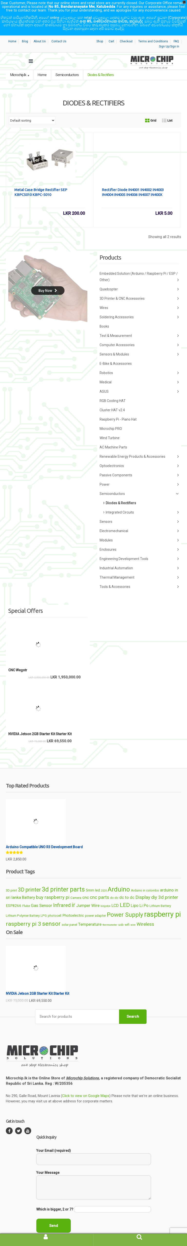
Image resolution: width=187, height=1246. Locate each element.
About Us (40, 32)
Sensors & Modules (139, 345)
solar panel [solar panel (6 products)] (69, 915)
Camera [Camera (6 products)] (75, 888)
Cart (111, 32)
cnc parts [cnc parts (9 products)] (99, 888)
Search (133, 1007)
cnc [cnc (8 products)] (85, 888)
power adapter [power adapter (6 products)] (95, 906)
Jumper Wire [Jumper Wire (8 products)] (88, 896)
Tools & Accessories (139, 577)
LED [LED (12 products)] (125, 895)
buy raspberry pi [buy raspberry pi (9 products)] (52, 888)
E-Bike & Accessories (116, 354)
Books (104, 317)
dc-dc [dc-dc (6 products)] (114, 888)
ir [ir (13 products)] (73, 895)
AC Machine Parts (113, 438)
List (167, 111)
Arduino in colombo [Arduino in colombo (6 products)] (145, 881)
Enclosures (139, 540)
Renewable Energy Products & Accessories (139, 447)
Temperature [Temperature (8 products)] (90, 915)
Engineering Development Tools (139, 549)
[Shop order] (32, 111)
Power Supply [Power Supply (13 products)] (125, 905)
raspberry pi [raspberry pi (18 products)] (162, 905)
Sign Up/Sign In (169, 37)
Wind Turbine (110, 429)
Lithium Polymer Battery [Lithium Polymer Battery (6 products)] (23, 906)
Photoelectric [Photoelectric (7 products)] (73, 906)
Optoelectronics (139, 456)
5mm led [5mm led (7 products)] (93, 881)
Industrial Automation (139, 559)
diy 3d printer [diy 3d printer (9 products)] (164, 888)
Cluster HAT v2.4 (112, 401)
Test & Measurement (139, 326)
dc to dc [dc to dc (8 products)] (126, 888)
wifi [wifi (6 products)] (127, 915)
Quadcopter (139, 280)
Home (12, 32)
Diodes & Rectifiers (121, 494)
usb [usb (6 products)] (121, 915)
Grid (150, 111)
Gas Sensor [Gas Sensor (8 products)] (41, 896)
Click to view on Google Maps (85, 1086)
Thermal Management (139, 568)
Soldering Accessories (139, 308)
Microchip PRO (111, 419)
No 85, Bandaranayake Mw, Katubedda (81, 6)
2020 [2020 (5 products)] (104, 881)
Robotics (139, 363)
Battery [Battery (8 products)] (28, 888)
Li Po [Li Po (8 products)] (144, 896)
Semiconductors (67, 65)
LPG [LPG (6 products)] (44, 906)
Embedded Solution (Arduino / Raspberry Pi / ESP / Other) (139, 268)
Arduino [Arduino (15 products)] (119, 880)
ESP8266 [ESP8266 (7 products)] (13, 896)
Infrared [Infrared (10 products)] (62, 896)
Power (139, 475)
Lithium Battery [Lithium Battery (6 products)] (160, 896)
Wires (139, 298)
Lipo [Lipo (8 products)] (135, 896)
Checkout (126, 32)
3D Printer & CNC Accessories (139, 289)
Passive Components (139, 466)
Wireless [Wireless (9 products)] (145, 915)
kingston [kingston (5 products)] (106, 896)
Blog (25, 32)
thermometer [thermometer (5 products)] (110, 915)
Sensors (139, 512)
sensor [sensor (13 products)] (51, 914)
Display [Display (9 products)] (142, 888)
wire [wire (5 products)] (133, 915)
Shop (99, 32)
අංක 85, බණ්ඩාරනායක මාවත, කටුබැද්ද (111, 21)
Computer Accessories (139, 335)
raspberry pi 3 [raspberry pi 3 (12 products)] (23, 914)
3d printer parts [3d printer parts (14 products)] (63, 880)
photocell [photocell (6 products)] (54, 906)
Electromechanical (139, 521)
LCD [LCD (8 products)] (115, 896)
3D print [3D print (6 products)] (11, 881)
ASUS (139, 382)
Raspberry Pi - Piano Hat (118, 410)
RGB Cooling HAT (113, 391)
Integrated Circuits (142, 503)
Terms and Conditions (153, 32)
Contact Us (58, 32)
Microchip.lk (18, 65)
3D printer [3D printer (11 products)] (29, 880)
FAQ (176, 32)
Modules (139, 531)
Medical (139, 373)
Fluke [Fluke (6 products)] (26, 896)
